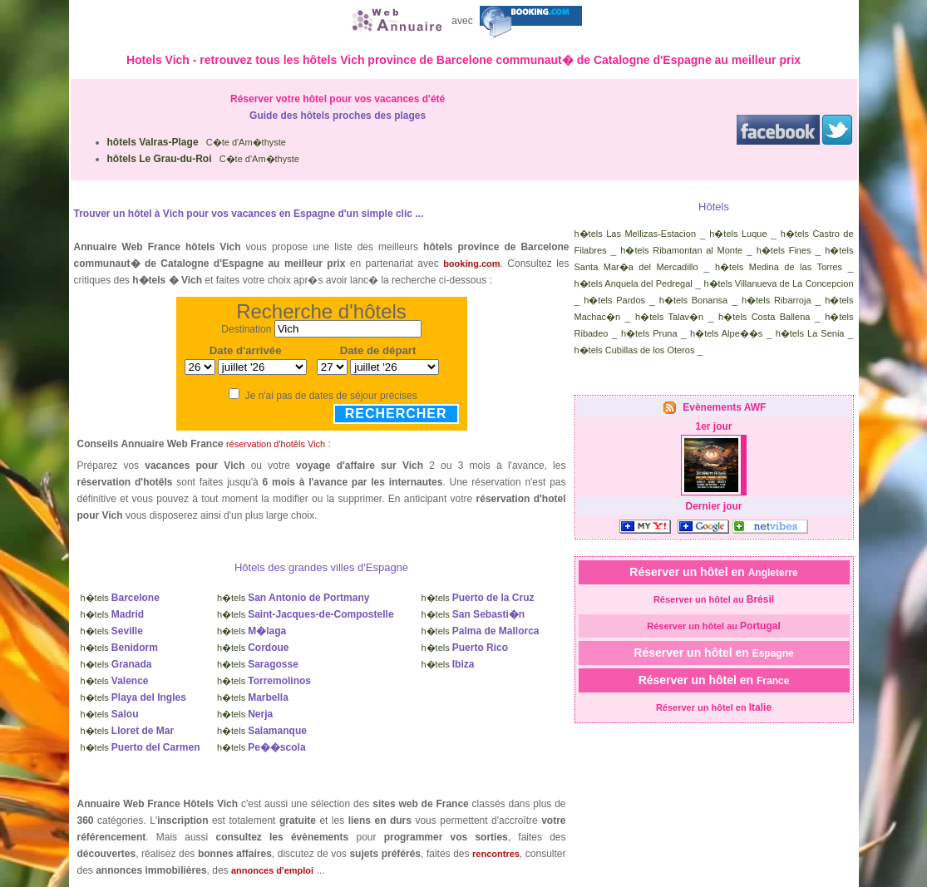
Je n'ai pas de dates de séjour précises (331, 396)
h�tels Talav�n (669, 317)
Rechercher (396, 414)
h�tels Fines (784, 250)
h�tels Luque (738, 234)
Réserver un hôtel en (713, 572)
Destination (246, 329)
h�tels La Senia (810, 333)
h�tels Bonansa (693, 300)
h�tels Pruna (649, 333)
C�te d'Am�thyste (196, 142)
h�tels (120, 598)
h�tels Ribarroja (776, 300)
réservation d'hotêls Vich (275, 444)
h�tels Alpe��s (726, 333)
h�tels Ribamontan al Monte (681, 250)
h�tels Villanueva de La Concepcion (778, 283)
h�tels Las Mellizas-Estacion (635, 234)
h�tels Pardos (614, 300)
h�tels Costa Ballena (764, 317)
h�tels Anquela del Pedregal (633, 283)
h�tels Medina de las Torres (778, 267)
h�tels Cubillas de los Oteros (634, 350)
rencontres (496, 854)
